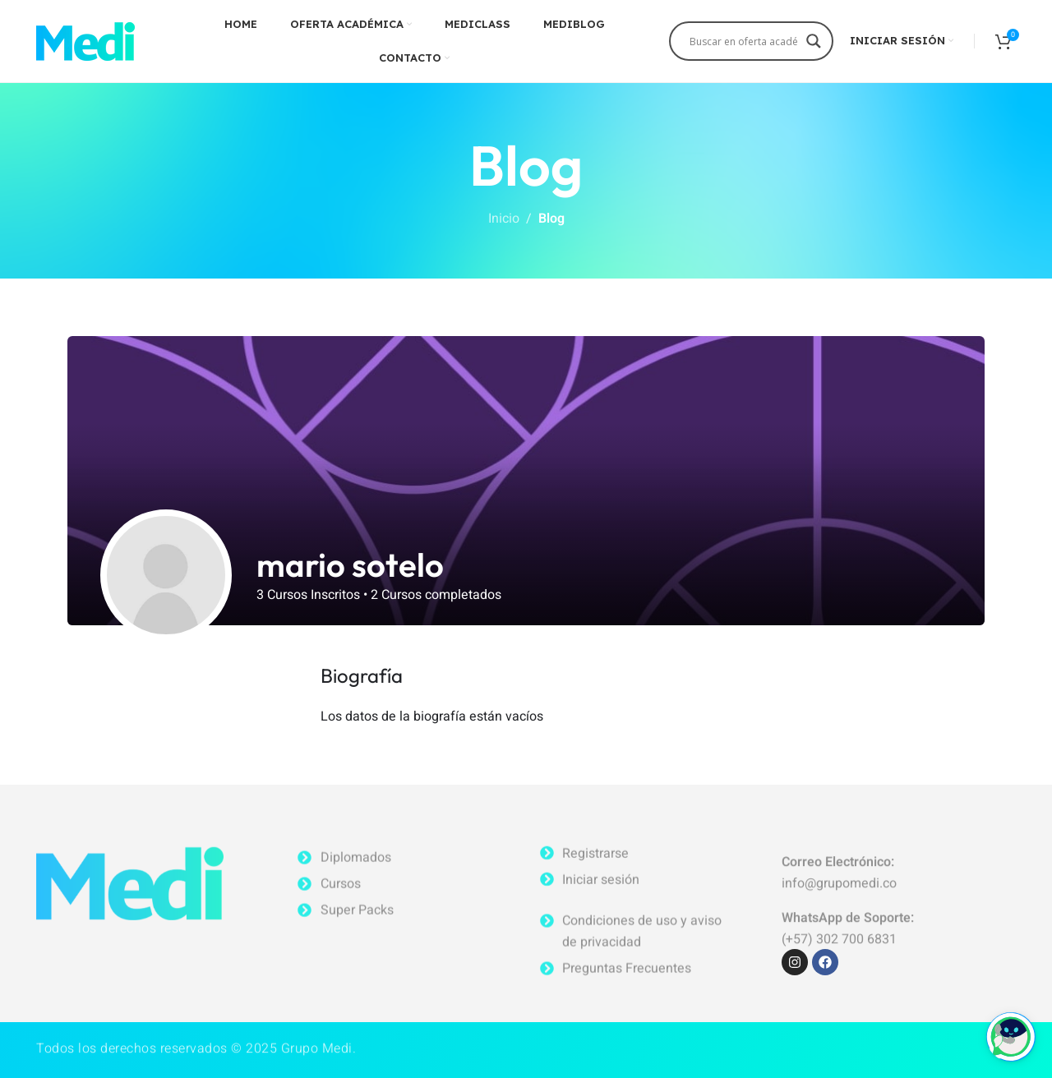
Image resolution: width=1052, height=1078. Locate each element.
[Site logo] (85, 40)
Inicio (503, 218)
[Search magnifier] (813, 47)
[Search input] (744, 41)
